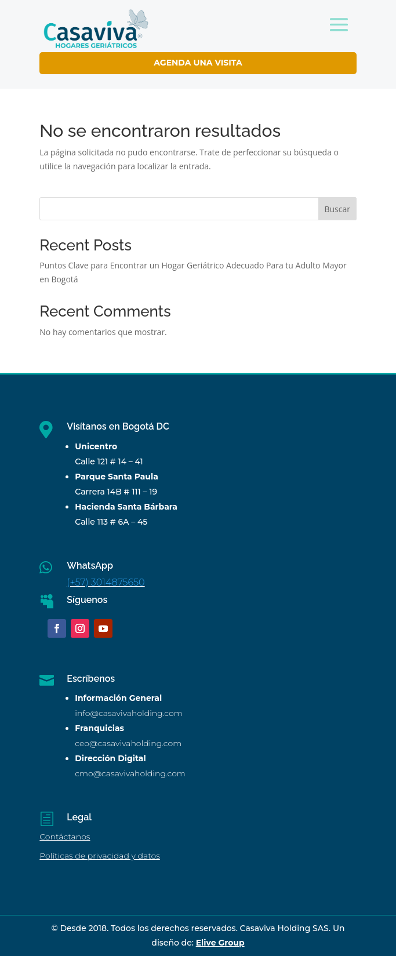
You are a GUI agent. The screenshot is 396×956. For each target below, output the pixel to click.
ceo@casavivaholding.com (128, 743)
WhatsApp (90, 565)
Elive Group (220, 942)
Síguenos (87, 599)
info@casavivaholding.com (128, 713)
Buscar (337, 209)
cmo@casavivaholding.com (130, 773)
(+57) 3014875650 (105, 582)
